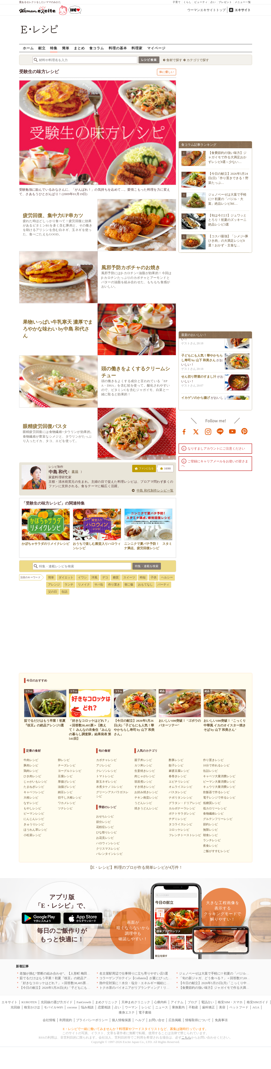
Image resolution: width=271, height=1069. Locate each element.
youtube (232, 431)
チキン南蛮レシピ (146, 797)
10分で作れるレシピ (216, 765)
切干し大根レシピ (69, 797)
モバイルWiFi (53, 1007)
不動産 (193, 1007)
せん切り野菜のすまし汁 (198, 378)
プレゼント (225, 2)
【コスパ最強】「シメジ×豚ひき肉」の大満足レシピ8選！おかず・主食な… (228, 240)
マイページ (156, 48)
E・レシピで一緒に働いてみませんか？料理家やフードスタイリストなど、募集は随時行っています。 (135, 1029)
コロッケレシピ (179, 829)
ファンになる (144, 469)
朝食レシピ (210, 835)
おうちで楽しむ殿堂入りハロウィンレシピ (97, 543)
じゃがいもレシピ (35, 781)
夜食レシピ (210, 845)
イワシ (82, 577)
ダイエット (66, 577)
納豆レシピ (65, 792)
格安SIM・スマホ (230, 1002)
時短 (143, 577)
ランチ (69, 584)
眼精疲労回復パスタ (45, 426)
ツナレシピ (65, 808)
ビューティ (201, 2)
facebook (184, 431)
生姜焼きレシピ (144, 771)
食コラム (96, 48)
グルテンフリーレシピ (217, 819)
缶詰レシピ (210, 771)
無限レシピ (210, 829)
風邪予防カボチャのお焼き (130, 267)
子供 (153, 577)
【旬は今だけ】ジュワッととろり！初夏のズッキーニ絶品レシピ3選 (227, 220)
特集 (53, 48)
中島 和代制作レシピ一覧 (155, 490)
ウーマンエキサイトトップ (206, 10)
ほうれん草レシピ (35, 829)
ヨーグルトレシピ (69, 771)
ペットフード (238, 1007)
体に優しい (166, 72)
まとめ (79, 48)
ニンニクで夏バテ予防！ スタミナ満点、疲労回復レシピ (148, 543)
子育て (177, 2)
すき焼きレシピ (144, 786)
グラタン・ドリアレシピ (185, 803)
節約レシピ (210, 824)
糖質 (116, 577)
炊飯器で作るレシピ (216, 792)
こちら (186, 1037)
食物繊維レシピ (213, 813)
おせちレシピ (105, 816)
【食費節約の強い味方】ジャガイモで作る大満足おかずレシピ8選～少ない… (227, 157)
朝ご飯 (129, 584)
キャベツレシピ (34, 792)
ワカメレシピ (67, 803)
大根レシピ (31, 797)
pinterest (244, 431)
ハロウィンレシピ (108, 843)
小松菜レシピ (32, 835)
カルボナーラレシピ (182, 808)
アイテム (177, 1002)
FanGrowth (84, 1002)
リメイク (84, 584)
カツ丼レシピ (143, 765)
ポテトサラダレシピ (182, 813)
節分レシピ (103, 822)
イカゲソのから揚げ (195, 399)
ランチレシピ (212, 840)
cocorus (72, 1007)
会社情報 (49, 1020)
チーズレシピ (67, 765)
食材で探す (174, 60)
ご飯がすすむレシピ (216, 851)
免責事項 (221, 1020)
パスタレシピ (177, 792)
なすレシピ (31, 803)
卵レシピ (64, 760)
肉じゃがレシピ (144, 776)
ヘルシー (167, 577)
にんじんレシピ (34, 819)
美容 (222, 1007)
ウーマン (131, 1007)
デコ (105, 577)
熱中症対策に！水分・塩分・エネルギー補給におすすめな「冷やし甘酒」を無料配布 (159, 983)
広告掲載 (174, 1020)
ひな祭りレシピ (106, 832)
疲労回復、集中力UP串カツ (53, 215)
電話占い (207, 1002)
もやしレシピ (32, 808)
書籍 (75, 471)
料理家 (136, 48)
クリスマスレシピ (108, 848)
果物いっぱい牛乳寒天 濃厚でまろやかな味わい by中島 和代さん (58, 328)
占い (213, 2)
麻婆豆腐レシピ (179, 771)
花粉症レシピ (105, 827)
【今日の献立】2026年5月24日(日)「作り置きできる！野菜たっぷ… (228, 178)
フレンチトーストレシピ (185, 835)
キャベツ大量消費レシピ (219, 776)
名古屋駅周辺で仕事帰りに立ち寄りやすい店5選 (133, 973)
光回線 (15, 1007)
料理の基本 (118, 48)
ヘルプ (140, 1020)
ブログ (192, 1002)
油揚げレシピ (67, 786)
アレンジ (54, 584)
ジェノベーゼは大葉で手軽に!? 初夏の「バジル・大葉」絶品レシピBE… (227, 199)
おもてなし (145, 584)
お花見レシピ (105, 838)
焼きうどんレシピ (146, 808)
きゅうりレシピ (34, 824)
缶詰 (64, 591)
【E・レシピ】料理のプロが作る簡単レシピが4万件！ (135, 867)
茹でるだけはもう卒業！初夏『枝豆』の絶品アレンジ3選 (60, 978)
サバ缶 (98, 584)
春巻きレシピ (177, 776)
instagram (208, 431)
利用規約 (65, 1020)
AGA (255, 1007)
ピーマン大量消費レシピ (219, 781)
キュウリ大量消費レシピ (219, 786)
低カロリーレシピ (215, 808)
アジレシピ (103, 765)
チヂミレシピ (177, 819)
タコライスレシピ (180, 824)
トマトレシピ (105, 776)
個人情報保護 (121, 1020)
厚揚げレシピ (67, 781)
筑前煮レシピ (143, 781)
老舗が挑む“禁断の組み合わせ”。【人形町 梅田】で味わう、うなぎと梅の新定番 (77, 973)
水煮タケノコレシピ (109, 786)
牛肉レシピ (31, 760)
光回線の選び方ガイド (57, 1002)
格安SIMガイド (257, 1002)
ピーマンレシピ (34, 813)
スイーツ (129, 577)
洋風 (94, 577)
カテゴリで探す (198, 60)
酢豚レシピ (176, 760)
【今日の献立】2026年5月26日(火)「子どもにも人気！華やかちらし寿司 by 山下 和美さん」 (85, 987)
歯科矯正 (208, 1007)
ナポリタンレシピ (180, 797)
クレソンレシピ (106, 771)
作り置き (114, 584)
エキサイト (243, 10)
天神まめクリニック (135, 1002)
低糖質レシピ (212, 803)
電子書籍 (145, 1012)
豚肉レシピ (31, 765)
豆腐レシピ (65, 776)
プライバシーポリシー (92, 1020)
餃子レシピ (176, 765)
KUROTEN (29, 1002)
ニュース (161, 1007)
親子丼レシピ (143, 760)
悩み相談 (87, 1007)
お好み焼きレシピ (146, 792)
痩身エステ (127, 1012)
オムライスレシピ (180, 786)
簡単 (65, 48)
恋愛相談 (104, 1007)
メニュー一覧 (243, 2)
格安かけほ (32, 1007)
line (220, 431)
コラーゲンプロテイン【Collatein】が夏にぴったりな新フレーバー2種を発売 (153, 978)
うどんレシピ (143, 803)
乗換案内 (178, 1007)
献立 (42, 48)
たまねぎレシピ (34, 786)
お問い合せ (157, 1020)
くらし (187, 2)
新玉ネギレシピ (106, 781)
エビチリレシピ (179, 781)
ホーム (28, 48)
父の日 (52, 591)
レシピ (146, 1007)
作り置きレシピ (213, 760)
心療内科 (160, 1002)
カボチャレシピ (106, 760)
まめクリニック (106, 1002)
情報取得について (198, 1020)
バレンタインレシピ (109, 853)
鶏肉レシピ (31, 771)
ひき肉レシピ (32, 776)
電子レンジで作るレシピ (219, 797)
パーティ (163, 584)
